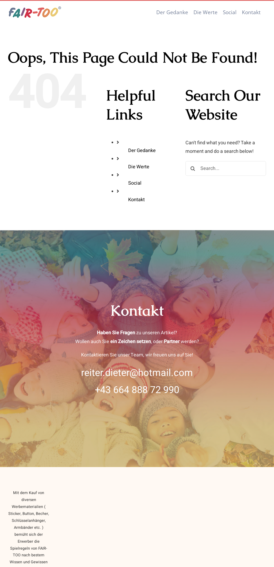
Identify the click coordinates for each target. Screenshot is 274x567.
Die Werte (138, 166)
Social (134, 183)
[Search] (192, 168)
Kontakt (136, 199)
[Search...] (225, 168)
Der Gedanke (142, 150)
